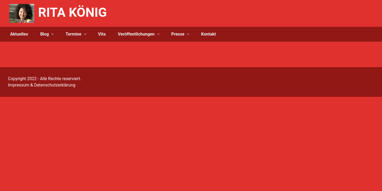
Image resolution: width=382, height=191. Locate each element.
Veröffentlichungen (136, 34)
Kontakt (208, 34)
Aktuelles (19, 34)
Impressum (18, 85)
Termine (73, 34)
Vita (102, 34)
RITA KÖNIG (72, 12)
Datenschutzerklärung (54, 85)
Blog (44, 34)
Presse (177, 34)
